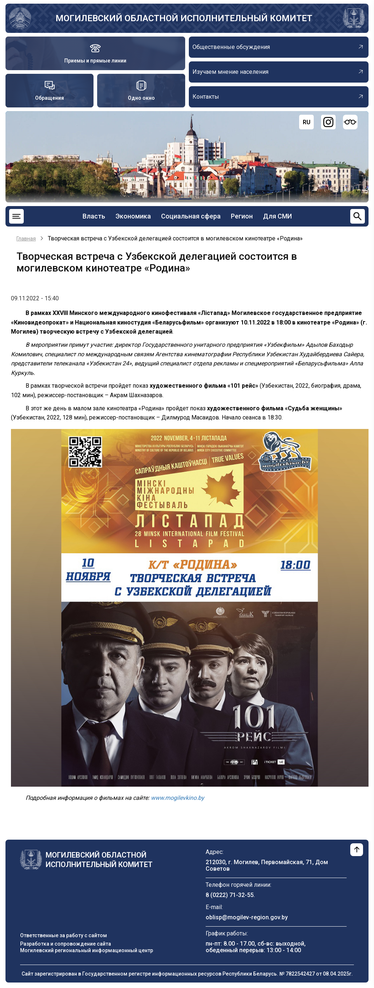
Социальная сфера (191, 216)
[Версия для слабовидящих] (350, 122)
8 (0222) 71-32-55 (229, 895)
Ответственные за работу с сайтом (63, 935)
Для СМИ (277, 216)
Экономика (133, 216)
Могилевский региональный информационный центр (86, 950)
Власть (94, 216)
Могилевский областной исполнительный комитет (184, 18)
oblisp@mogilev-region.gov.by (247, 917)
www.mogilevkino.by (177, 797)
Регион (242, 216)
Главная (26, 239)
